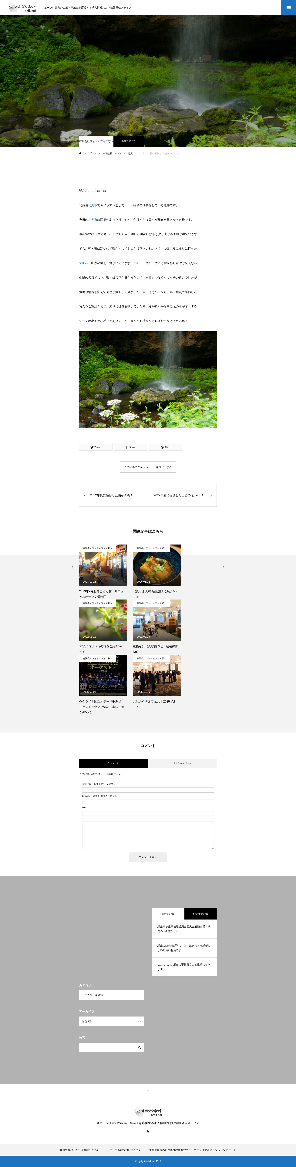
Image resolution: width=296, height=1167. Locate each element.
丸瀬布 (83, 263)
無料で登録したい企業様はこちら (79, 1150)
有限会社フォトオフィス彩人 (96, 141)
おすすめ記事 (201, 913)
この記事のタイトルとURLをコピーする (148, 467)
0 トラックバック (182, 763)
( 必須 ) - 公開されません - (100, 796)
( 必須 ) (98, 784)
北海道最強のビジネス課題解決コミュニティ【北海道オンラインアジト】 (192, 1150)
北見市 (92, 205)
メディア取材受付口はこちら (124, 1150)
